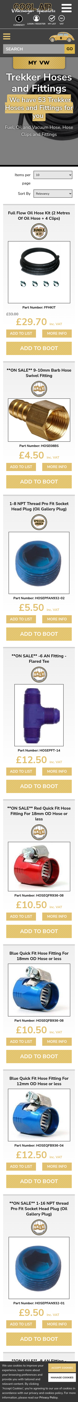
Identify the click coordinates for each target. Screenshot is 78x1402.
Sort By (24, 193)
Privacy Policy (48, 1398)
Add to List (21, 333)
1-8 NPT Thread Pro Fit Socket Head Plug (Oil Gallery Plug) (39, 506)
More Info (57, 333)
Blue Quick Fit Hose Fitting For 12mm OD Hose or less (39, 1081)
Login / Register (36, 23)
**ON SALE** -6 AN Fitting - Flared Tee (39, 658)
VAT (62, 23)
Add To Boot (39, 348)
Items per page (23, 179)
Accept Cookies (62, 1367)
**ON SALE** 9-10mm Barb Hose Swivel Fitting (39, 373)
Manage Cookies (62, 1377)
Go (70, 49)
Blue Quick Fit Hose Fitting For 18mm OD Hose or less (39, 956)
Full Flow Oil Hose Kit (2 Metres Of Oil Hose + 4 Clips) (39, 215)
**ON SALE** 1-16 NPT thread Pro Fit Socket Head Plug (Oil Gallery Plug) (39, 1209)
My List (52, 23)
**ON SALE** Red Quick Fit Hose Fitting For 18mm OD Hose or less (39, 814)
